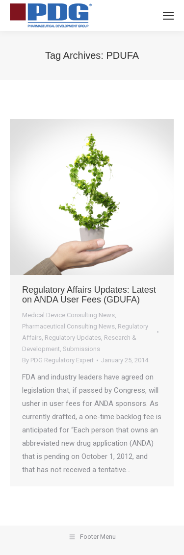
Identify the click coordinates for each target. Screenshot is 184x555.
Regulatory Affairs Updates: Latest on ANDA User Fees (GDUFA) (89, 294)
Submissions (81, 349)
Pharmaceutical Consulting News (68, 326)
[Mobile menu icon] (168, 16)
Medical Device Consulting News (68, 315)
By (58, 360)
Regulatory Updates (73, 337)
